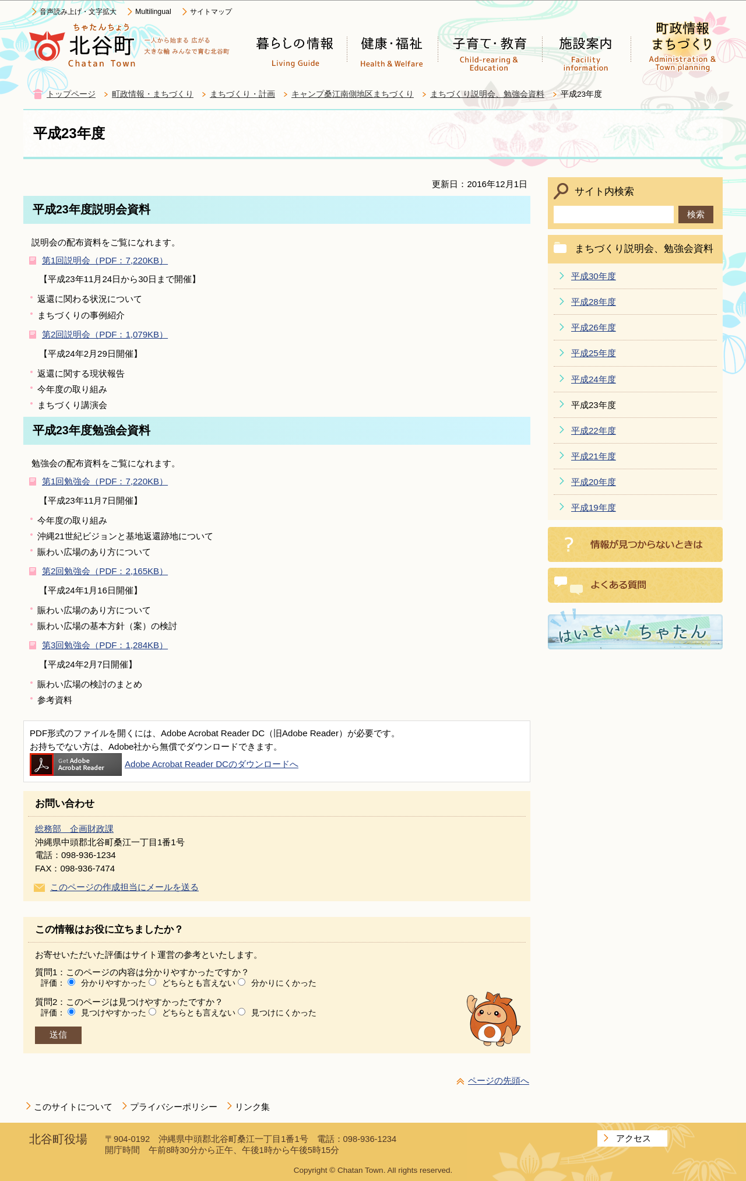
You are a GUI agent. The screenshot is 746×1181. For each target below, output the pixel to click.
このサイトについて (73, 1107)
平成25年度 (593, 353)
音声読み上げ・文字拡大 (78, 12)
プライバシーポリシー (173, 1107)
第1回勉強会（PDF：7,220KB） (105, 481)
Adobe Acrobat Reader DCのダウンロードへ (164, 764)
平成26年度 (593, 327)
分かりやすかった (113, 982)
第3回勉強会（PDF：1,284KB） (105, 645)
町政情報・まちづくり (152, 94)
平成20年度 (593, 482)
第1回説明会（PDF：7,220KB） (105, 260)
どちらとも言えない (198, 982)
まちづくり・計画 (242, 94)
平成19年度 (593, 507)
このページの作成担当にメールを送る (124, 887)
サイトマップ (211, 12)
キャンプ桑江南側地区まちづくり (352, 94)
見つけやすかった (113, 1012)
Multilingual (153, 12)
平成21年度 (593, 456)
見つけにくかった (283, 1012)
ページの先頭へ (498, 1080)
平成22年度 (593, 430)
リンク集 (252, 1107)
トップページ (71, 94)
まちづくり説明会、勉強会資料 (487, 94)
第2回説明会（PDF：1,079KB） (105, 334)
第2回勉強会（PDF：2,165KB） (105, 571)
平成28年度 (593, 302)
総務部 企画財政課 (74, 829)
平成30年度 (593, 276)
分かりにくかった (283, 982)
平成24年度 (593, 379)
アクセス (633, 1138)
